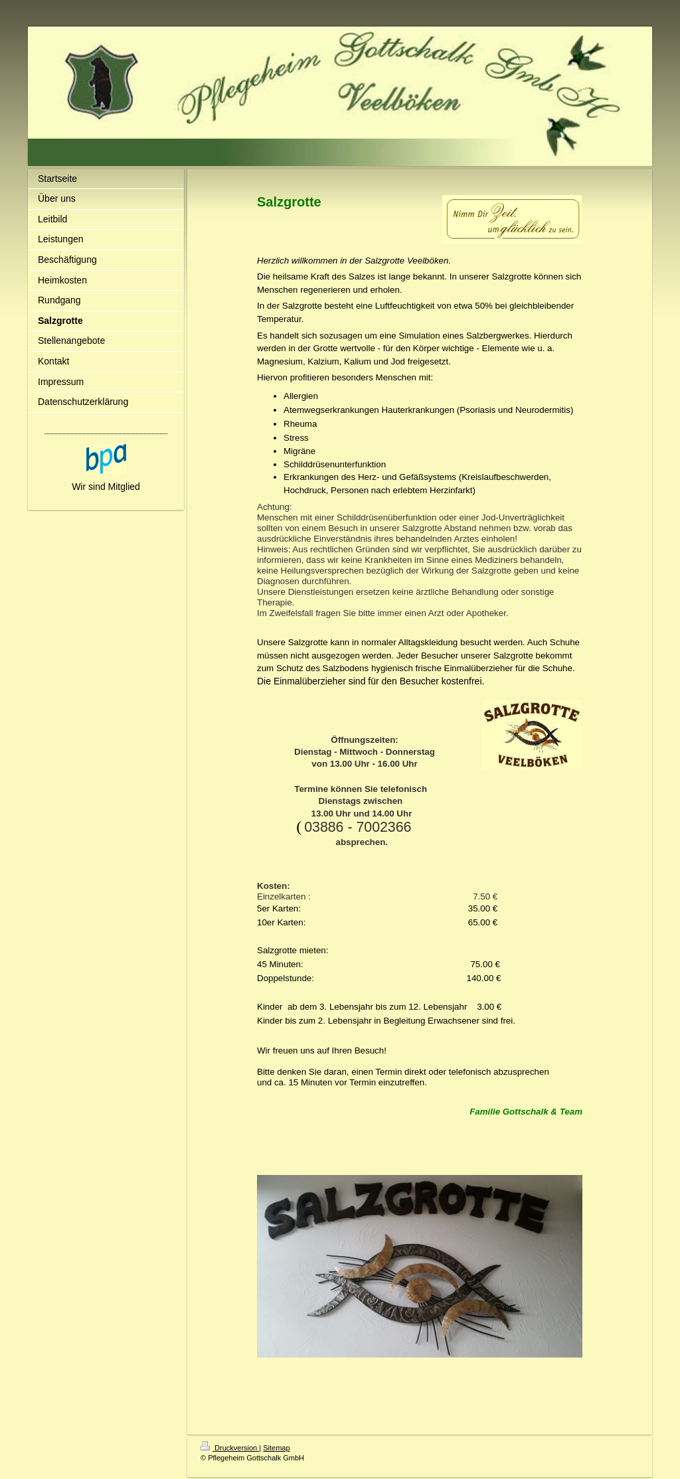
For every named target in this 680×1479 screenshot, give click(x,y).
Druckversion (230, 1448)
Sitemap (276, 1448)
